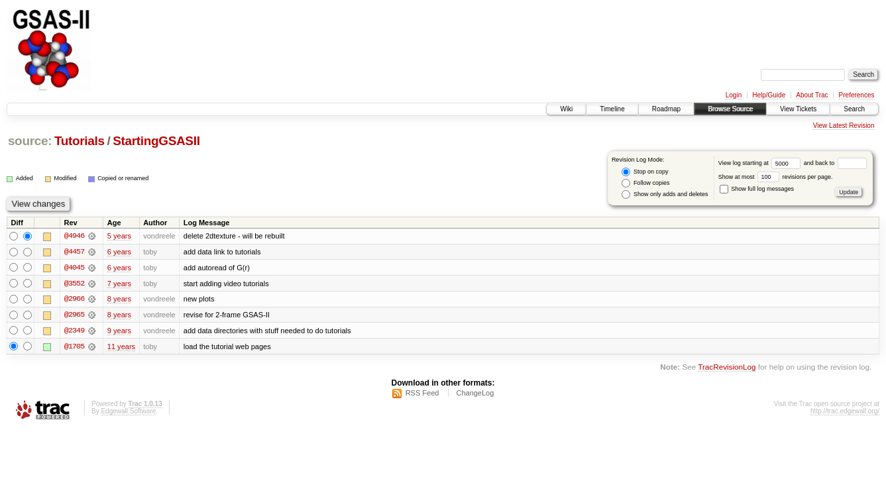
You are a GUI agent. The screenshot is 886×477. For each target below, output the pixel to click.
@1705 (74, 347)
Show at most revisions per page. (775, 177)
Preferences (857, 95)
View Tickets (798, 109)
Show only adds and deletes (665, 194)
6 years (119, 252)
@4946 (74, 236)
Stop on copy (645, 172)
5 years (119, 236)
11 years (121, 347)
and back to (835, 163)
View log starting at (761, 163)
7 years (119, 284)
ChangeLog (475, 394)
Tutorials (79, 141)
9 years (119, 331)
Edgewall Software (128, 412)
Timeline (612, 109)
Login (734, 95)
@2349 (74, 331)
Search (854, 109)
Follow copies (645, 183)
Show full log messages (757, 189)
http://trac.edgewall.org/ (844, 412)
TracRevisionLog (726, 368)
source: (30, 141)
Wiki (566, 109)
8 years (119, 299)
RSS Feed (422, 394)
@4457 (74, 251)
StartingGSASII (156, 141)
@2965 (74, 315)
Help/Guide (768, 95)
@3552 (74, 283)
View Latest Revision (844, 125)
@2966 (74, 299)
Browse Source (730, 109)
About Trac (812, 95)
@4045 (74, 267)
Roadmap (666, 109)
